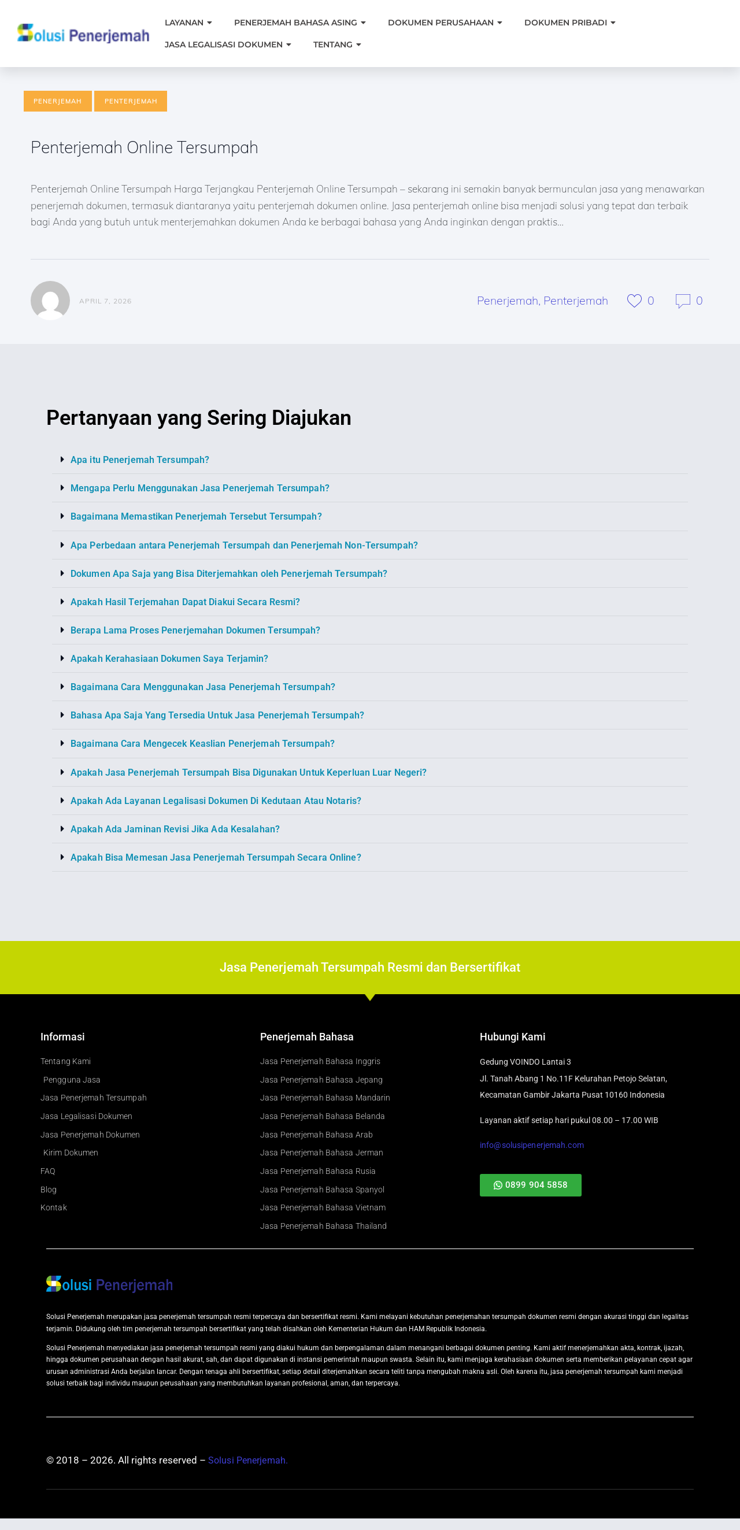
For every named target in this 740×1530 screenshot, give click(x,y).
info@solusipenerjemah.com (531, 1146)
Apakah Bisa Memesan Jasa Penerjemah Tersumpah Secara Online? (219, 858)
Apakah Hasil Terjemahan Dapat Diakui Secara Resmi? (188, 603)
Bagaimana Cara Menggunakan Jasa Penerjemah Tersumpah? (207, 688)
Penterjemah (131, 101)
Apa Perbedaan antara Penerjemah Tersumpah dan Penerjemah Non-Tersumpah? (249, 546)
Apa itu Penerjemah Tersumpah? (141, 461)
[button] (370, 461)
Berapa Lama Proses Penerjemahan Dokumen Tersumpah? (199, 631)
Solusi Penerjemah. (249, 1472)
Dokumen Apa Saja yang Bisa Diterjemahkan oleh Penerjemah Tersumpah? (233, 574)
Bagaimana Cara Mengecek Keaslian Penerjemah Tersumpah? (206, 744)
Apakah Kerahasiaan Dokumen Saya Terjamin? (172, 659)
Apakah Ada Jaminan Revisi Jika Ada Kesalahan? (178, 829)
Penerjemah (58, 101)
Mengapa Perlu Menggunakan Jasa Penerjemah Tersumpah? (204, 489)
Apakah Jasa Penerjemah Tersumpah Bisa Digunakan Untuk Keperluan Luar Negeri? (253, 773)
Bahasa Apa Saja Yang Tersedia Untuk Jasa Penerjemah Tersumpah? (220, 716)
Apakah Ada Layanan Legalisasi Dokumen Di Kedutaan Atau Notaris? (221, 801)
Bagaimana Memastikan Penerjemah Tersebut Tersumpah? (200, 518)
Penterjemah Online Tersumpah (157, 148)
